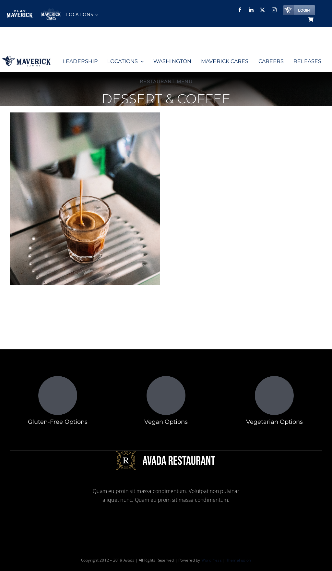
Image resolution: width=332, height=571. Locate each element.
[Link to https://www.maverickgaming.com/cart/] (311, 19)
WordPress (212, 560)
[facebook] (239, 9)
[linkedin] (251, 9)
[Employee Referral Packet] (171, 12)
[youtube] (189, 520)
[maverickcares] (51, 11)
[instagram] (274, 9)
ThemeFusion (238, 560)
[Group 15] (26, 58)
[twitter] (262, 9)
